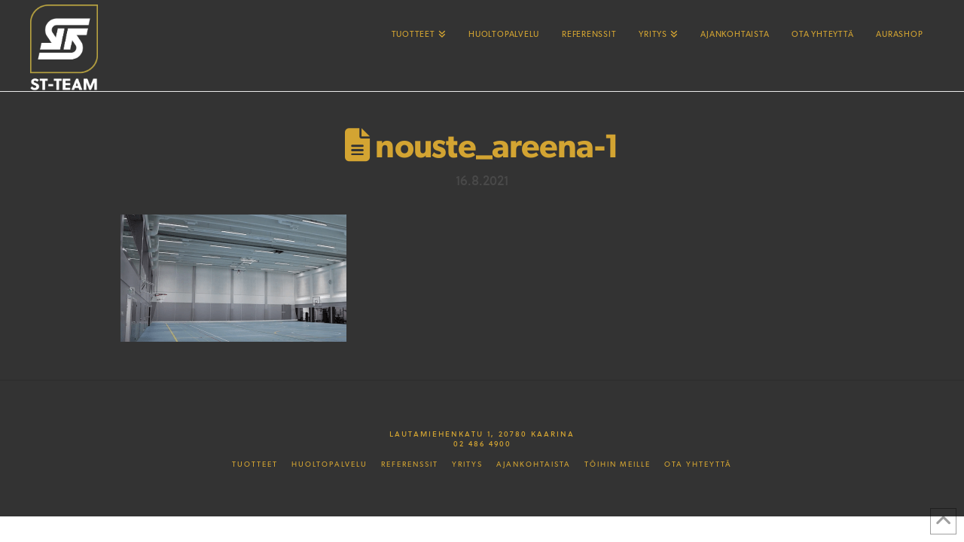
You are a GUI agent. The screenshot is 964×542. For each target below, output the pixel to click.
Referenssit (409, 464)
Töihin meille (617, 464)
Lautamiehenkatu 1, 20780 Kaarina (482, 433)
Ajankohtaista (533, 464)
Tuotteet (255, 464)
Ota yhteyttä (698, 464)
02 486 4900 (482, 443)
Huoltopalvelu (329, 464)
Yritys (467, 464)
